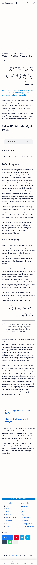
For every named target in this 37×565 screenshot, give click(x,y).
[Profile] (34, 2)
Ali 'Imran (25, 518)
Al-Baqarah (10, 509)
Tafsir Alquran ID (11, 3)
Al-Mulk (8, 524)
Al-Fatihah (9, 503)
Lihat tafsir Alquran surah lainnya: (16, 420)
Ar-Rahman (10, 512)
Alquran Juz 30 (11, 518)
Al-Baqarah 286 (27, 524)
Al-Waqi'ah (9, 521)
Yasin (7, 506)
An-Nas (24, 512)
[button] (27, 2)
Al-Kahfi (8, 515)
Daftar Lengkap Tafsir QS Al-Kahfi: (17, 411)
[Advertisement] (18, 30)
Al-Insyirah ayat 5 (28, 526)
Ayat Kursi (25, 515)
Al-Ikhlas (9, 526)
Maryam (25, 509)
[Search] (30, 2)
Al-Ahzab (25, 521)
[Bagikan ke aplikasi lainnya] (15, 542)
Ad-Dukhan (26, 503)
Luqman (25, 506)
